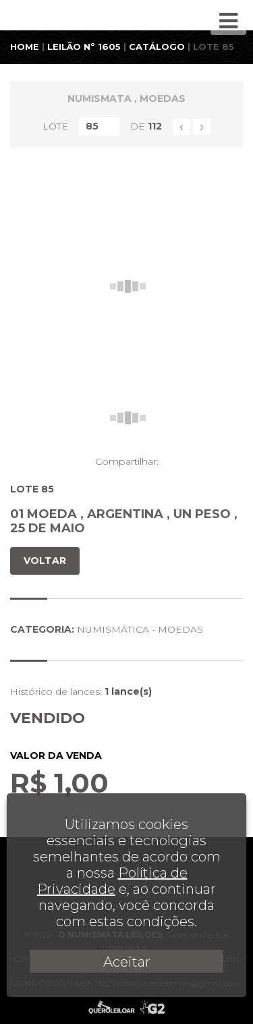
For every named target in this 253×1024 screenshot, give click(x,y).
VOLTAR (45, 560)
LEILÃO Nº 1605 (84, 46)
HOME (24, 46)
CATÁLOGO (157, 46)
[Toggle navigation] (228, 21)
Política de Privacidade (112, 881)
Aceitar (126, 962)
